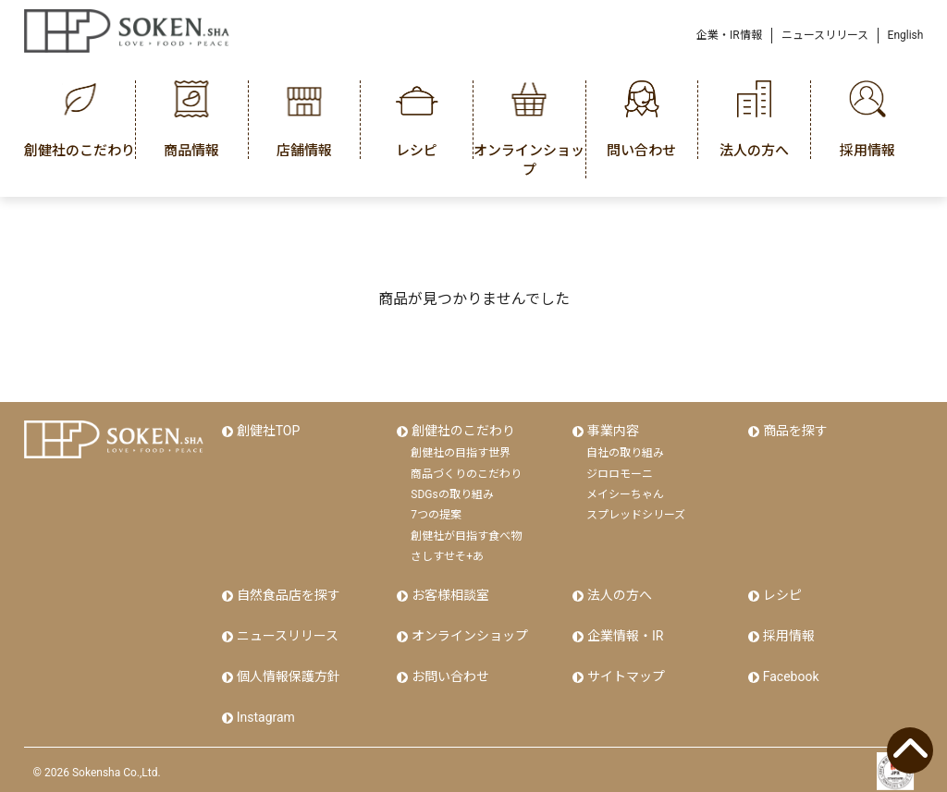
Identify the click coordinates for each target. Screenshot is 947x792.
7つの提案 (436, 513)
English (906, 35)
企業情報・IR (624, 633)
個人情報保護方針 (287, 672)
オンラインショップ (469, 633)
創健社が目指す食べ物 (466, 534)
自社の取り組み (625, 451)
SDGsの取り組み (452, 493)
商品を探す (794, 430)
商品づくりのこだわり (466, 472)
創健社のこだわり (462, 430)
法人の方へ (618, 594)
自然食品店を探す (287, 594)
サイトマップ (625, 672)
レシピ (781, 594)
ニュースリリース (824, 35)
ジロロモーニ (619, 472)
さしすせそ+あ (447, 555)
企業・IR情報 (729, 35)
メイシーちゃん (625, 493)
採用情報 (788, 633)
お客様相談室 (449, 594)
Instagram (265, 711)
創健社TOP (268, 430)
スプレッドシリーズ (635, 513)
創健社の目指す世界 (460, 451)
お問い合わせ (449, 672)
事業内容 (612, 430)
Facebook (790, 672)
